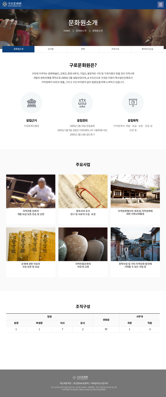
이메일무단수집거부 (99, 383)
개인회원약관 (65, 383)
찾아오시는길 (147, 49)
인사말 (50, 49)
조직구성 (115, 49)
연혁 (83, 49)
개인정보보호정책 (81, 383)
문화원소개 (18, 49)
